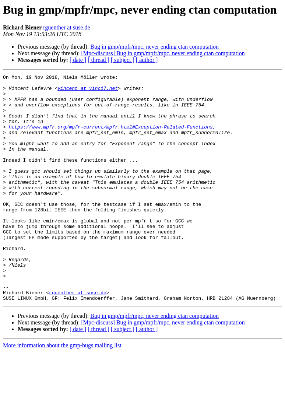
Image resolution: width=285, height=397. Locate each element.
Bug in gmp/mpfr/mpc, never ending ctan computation (154, 46)
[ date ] (78, 60)
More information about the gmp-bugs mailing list (62, 390)
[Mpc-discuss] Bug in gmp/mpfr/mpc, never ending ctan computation (162, 53)
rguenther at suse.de (66, 27)
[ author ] (147, 60)
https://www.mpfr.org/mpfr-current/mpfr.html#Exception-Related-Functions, (112, 137)
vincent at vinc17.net (87, 91)
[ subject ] (122, 60)
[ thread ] (98, 60)
